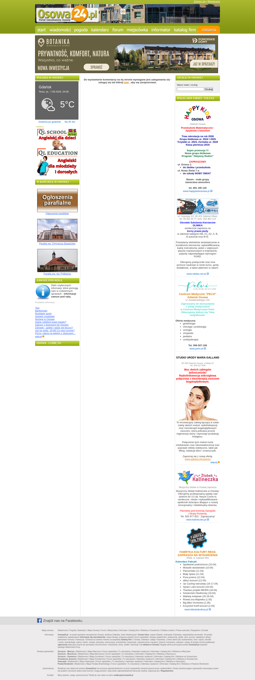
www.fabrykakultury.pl (197, 609)
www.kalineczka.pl (197, 519)
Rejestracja (214, 1)
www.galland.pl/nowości (197, 459)
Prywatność (155, 630)
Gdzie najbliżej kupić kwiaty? (50, 322)
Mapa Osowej (93, 630)
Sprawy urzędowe (45, 316)
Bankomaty (41, 310)
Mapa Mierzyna (94, 651)
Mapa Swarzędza (87, 661)
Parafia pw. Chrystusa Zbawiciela (57, 243)
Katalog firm (134, 630)
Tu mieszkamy (124, 651)
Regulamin (195, 630)
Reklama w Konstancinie (187, 659)
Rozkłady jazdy (43, 313)
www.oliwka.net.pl (198, 273)
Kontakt (205, 630)
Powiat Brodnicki (65, 664)
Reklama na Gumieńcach (186, 657)
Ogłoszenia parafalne (57, 213)
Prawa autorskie (183, 630)
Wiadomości (63, 630)
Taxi (37, 307)
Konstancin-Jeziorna (67, 659)
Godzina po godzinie (49, 121)
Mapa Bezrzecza (97, 654)
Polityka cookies (167, 630)
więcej (39, 336)
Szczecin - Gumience (67, 657)
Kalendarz (82, 630)
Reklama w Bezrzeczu (166, 654)
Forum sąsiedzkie (109, 651)
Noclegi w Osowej (45, 319)
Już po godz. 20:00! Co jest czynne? (55, 330)
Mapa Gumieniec (97, 657)
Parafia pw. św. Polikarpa (57, 273)
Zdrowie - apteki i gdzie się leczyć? (54, 327)
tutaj (126, 82)
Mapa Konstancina (97, 659)
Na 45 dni (70, 121)
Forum (103, 630)
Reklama (144, 630)
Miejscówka (113, 630)
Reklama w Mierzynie (181, 651)
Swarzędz (62, 661)
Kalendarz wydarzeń (140, 651)
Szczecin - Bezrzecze (67, 654)
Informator (123, 630)
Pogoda (73, 630)
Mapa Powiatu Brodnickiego (98, 664)
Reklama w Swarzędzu (175, 661)
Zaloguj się (200, 1)
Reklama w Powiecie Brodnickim (195, 664)
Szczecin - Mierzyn (66, 651)
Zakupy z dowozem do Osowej (51, 324)
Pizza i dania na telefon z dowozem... (55, 333)
